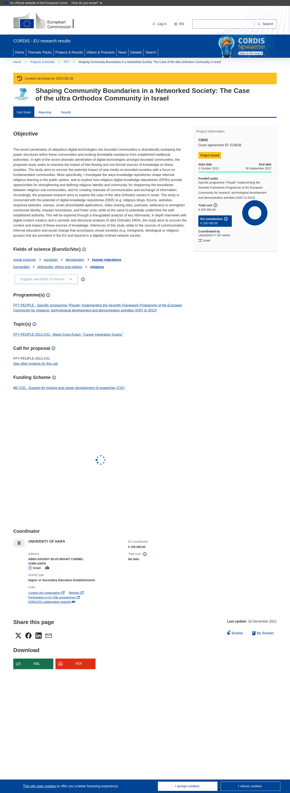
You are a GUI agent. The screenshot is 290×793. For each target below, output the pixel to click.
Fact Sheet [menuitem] (24, 112)
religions (97, 267)
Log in (159, 24)
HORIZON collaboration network (51, 602)
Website (76, 592)
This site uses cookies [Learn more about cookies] (40, 786)
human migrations (106, 260)
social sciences (24, 260)
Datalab (136, 52)
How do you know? (87, 3)
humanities (21, 267)
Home (19, 52)
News (122, 52)
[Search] (265, 24)
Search (150, 52)
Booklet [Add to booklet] (235, 632)
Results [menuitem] (66, 112)
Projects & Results (69, 52)
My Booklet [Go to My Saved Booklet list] (263, 633)
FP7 (66, 62)
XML (36, 664)
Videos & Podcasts (100, 52)
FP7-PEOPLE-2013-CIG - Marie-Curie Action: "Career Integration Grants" (68, 334)
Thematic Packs (40, 52)
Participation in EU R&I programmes (54, 597)
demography (75, 260)
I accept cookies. (187, 786)
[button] (179, 24)
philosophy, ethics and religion (59, 267)
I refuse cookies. (250, 786)
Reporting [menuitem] (45, 112)
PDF (78, 664)
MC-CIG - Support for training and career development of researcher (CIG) (69, 388)
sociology (51, 260)
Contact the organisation (46, 592)
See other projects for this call (35, 363)
